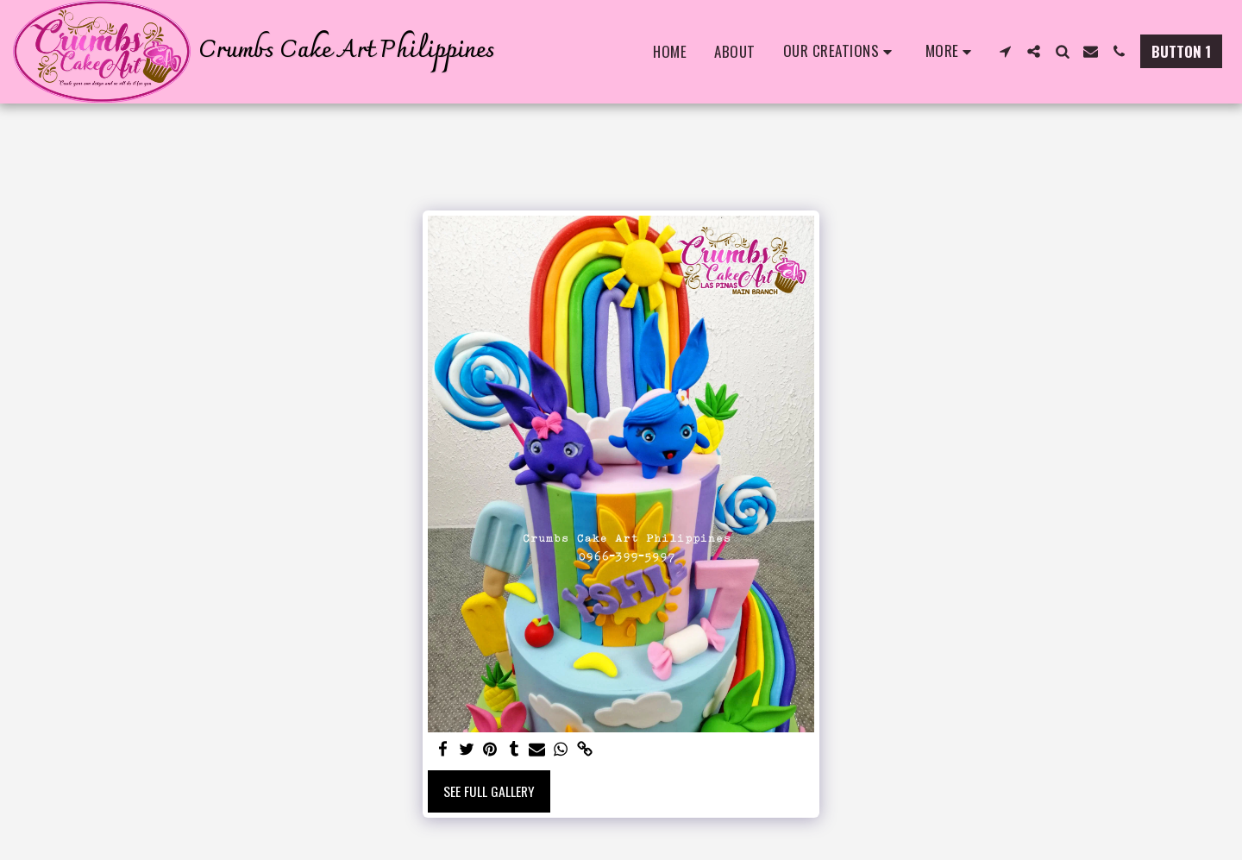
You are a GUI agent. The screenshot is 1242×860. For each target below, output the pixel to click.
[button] (840, 51)
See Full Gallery (489, 791)
